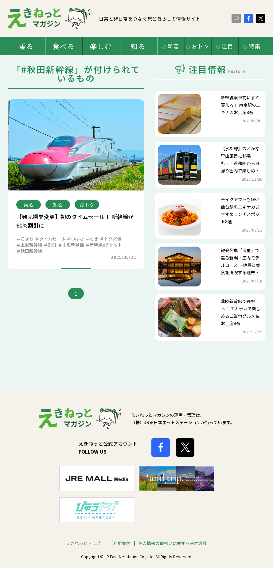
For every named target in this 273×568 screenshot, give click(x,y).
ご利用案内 (120, 534)
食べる (64, 46)
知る (138, 46)
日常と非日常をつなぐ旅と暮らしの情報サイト (104, 18)
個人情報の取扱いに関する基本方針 (172, 534)
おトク (200, 46)
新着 (173, 46)
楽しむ (101, 46)
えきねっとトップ (83, 534)
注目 (227, 46)
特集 (255, 46)
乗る (26, 46)
